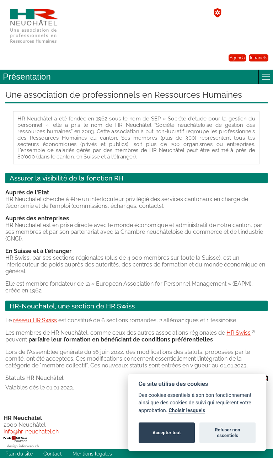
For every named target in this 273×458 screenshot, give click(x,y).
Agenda (237, 57)
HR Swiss (238, 332)
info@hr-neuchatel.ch (31, 431)
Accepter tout (166, 432)
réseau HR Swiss (35, 320)
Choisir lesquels (186, 411)
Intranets (258, 57)
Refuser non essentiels (227, 432)
